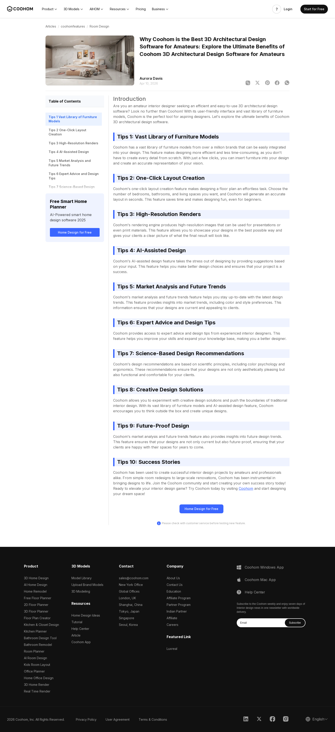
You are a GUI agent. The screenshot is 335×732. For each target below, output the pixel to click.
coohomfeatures (73, 26)
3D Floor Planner (36, 611)
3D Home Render (36, 684)
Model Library (81, 578)
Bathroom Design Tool (40, 638)
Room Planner (34, 651)
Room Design (99, 26)
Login (288, 9)
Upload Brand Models (87, 585)
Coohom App (81, 642)
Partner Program (179, 605)
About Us (173, 578)
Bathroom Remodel (38, 645)
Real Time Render (37, 691)
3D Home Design (36, 578)
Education (174, 591)
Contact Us (175, 585)
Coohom (246, 488)
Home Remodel (35, 591)
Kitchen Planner (35, 631)
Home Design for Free (75, 232)
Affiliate (172, 618)
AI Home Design (35, 585)
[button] (49, 9)
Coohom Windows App (264, 567)
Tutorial (76, 622)
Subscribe (295, 622)
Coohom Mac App (260, 579)
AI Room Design (35, 658)
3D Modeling (80, 591)
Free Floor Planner (37, 598)
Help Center (80, 629)
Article (76, 635)
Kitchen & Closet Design (41, 625)
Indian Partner (177, 611)
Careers (172, 625)
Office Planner (34, 671)
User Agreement (118, 719)
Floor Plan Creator (37, 618)
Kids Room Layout (37, 665)
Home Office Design (38, 678)
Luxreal (172, 649)
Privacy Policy (86, 719)
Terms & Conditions (153, 719)
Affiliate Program (179, 598)
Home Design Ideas (85, 615)
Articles (50, 26)
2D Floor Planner (36, 605)
